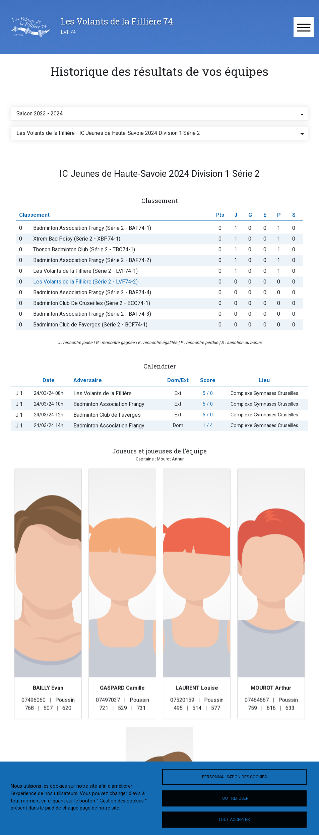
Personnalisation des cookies (234, 777)
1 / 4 (208, 440)
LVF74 (68, 32)
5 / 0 (208, 408)
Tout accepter (234, 819)
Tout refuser (234, 798)
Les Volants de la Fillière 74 (117, 21)
